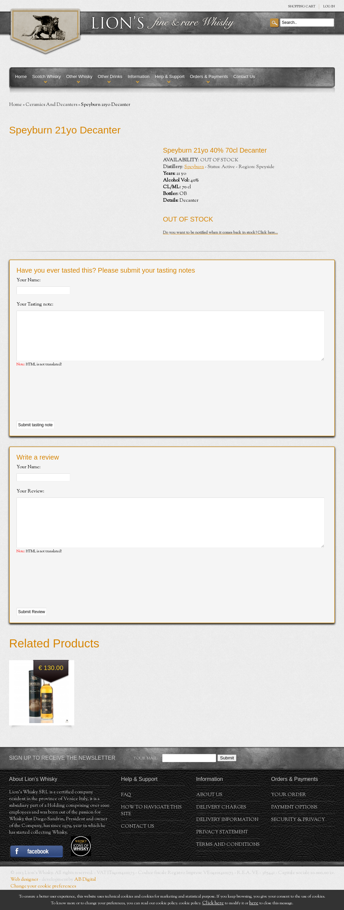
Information (138, 76)
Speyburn (194, 167)
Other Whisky (79, 76)
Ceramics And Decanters (51, 105)
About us (209, 815)
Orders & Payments (209, 76)
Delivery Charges (221, 827)
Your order (288, 815)
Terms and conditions (228, 865)
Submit (227, 778)
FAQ (126, 815)
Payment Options (294, 827)
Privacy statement (222, 852)
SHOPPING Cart (301, 6)
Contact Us (244, 76)
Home (21, 76)
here (253, 903)
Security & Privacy (298, 840)
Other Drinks (110, 76)
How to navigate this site (151, 831)
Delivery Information (227, 840)
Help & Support (169, 76)
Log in (329, 6)
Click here (213, 903)
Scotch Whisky (46, 76)
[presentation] (67, 404)
